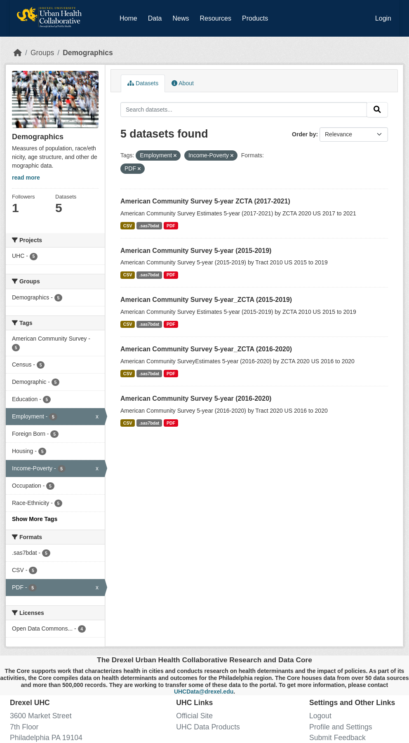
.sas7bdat (149, 225)
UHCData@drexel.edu (203, 691)
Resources (215, 18)
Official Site (194, 716)
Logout (320, 716)
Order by (304, 134)
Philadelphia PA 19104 (46, 738)
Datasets (142, 83)
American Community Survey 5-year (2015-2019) (195, 250)
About (183, 83)
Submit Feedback (337, 738)
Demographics (88, 53)
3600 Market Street (41, 716)
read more (26, 177)
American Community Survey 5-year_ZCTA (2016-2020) (206, 349)
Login (383, 18)
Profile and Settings (340, 727)
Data (156, 17)
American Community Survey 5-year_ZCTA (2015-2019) (206, 299)
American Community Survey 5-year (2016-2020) (195, 398)
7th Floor (24, 727)
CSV (127, 225)
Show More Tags (34, 519)
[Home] (18, 53)
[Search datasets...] (243, 109)
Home (128, 18)
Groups (42, 53)
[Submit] (377, 109)
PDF (171, 225)
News (180, 18)
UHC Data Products (208, 727)
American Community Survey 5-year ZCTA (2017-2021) (205, 201)
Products (255, 18)
